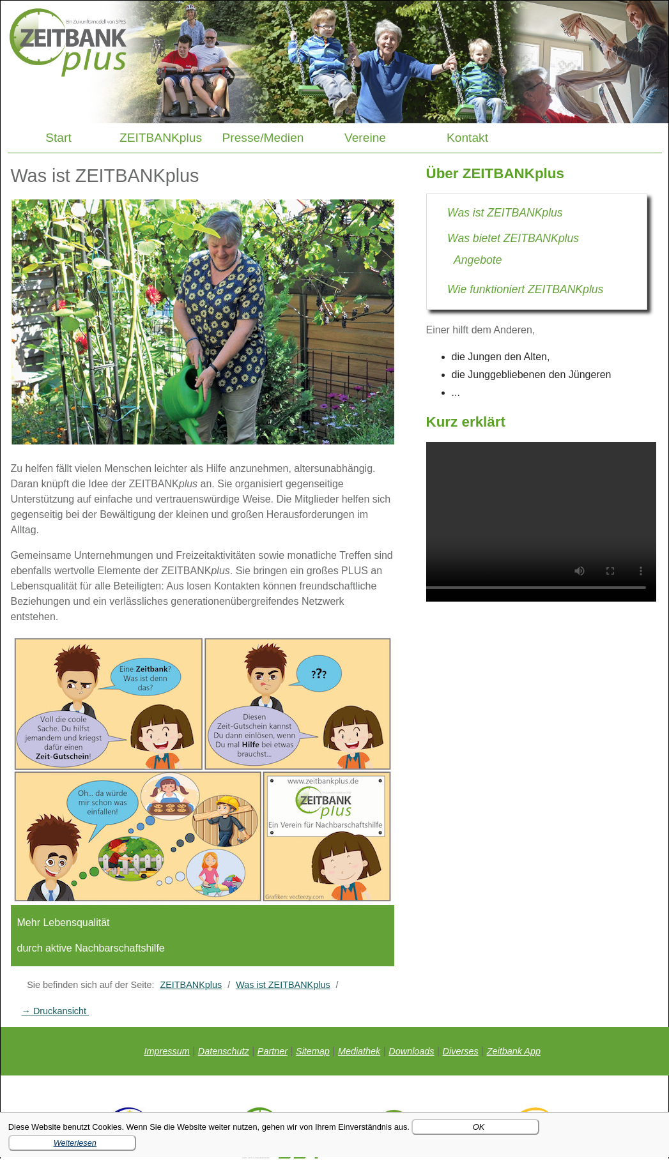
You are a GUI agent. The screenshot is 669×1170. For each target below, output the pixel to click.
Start (58, 137)
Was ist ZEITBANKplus (283, 985)
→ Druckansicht (55, 1011)
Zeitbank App (514, 1051)
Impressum (167, 1051)
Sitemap (313, 1051)
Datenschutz (223, 1051)
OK (479, 1127)
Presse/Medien (263, 137)
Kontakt (467, 137)
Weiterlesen (75, 1143)
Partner (273, 1051)
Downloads (411, 1051)
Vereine (365, 137)
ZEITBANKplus (160, 137)
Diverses (461, 1051)
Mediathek (359, 1051)
